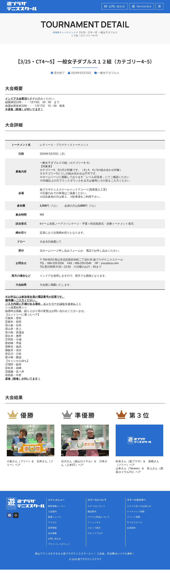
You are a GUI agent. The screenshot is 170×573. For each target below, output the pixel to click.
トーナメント (69, 32)
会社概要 (52, 533)
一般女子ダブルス (108, 72)
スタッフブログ (95, 533)
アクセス (52, 522)
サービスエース (134, 522)
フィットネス (94, 522)
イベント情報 (133, 517)
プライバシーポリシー (59, 544)
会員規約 (131, 528)
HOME (56, 32)
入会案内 (52, 511)
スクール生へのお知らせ (139, 506)
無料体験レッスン (57, 506)
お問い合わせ (54, 538)
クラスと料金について (98, 517)
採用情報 (52, 528)
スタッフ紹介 (94, 528)
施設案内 (91, 511)
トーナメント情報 (136, 511)
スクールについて (96, 506)
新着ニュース (54, 517)
